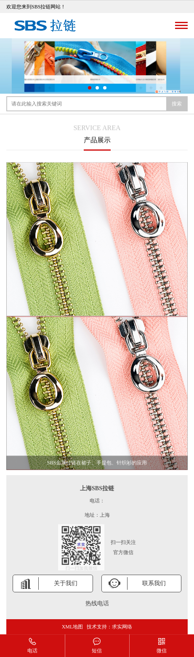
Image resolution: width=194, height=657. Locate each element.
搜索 (177, 104)
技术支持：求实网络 (109, 627)
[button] (89, 87)
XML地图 (72, 627)
